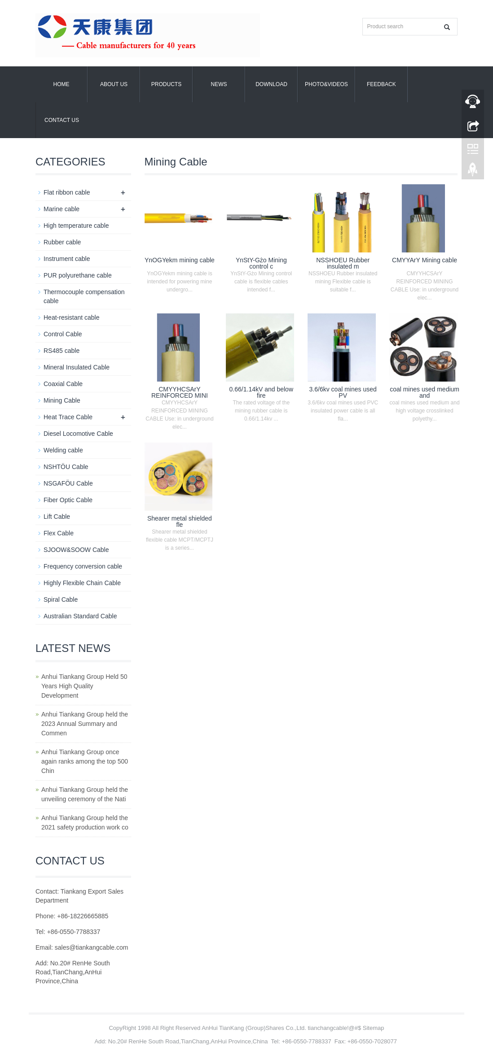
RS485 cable (61, 350)
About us (114, 84)
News (219, 84)
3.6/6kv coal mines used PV (343, 392)
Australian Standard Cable (80, 616)
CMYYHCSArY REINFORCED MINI (179, 392)
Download (271, 84)
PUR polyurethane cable (78, 275)
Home (61, 84)
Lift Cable (57, 516)
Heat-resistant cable (72, 317)
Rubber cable (62, 242)
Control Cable (63, 334)
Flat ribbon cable (67, 192)
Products (166, 84)
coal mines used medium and (424, 392)
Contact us (61, 120)
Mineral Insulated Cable (77, 367)
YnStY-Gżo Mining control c (261, 263)
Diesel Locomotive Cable (78, 433)
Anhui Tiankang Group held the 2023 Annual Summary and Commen (84, 724)
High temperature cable (76, 225)
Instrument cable (67, 258)
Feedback (381, 84)
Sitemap (373, 1028)
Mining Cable (62, 400)
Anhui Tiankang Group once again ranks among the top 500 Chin (84, 761)
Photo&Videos (326, 84)
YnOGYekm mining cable (180, 260)
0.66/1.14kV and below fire (261, 392)
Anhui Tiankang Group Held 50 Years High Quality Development (84, 686)
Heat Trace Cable (68, 417)
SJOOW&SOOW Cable (76, 549)
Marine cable (61, 209)
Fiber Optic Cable (68, 500)
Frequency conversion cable (83, 566)
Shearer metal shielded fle (179, 521)
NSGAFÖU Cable (68, 483)
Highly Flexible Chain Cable (82, 582)
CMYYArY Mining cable (424, 260)
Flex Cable (59, 533)
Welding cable (63, 450)
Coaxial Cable (63, 383)
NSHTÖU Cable (66, 466)
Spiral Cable (61, 599)
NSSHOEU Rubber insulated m (343, 263)
